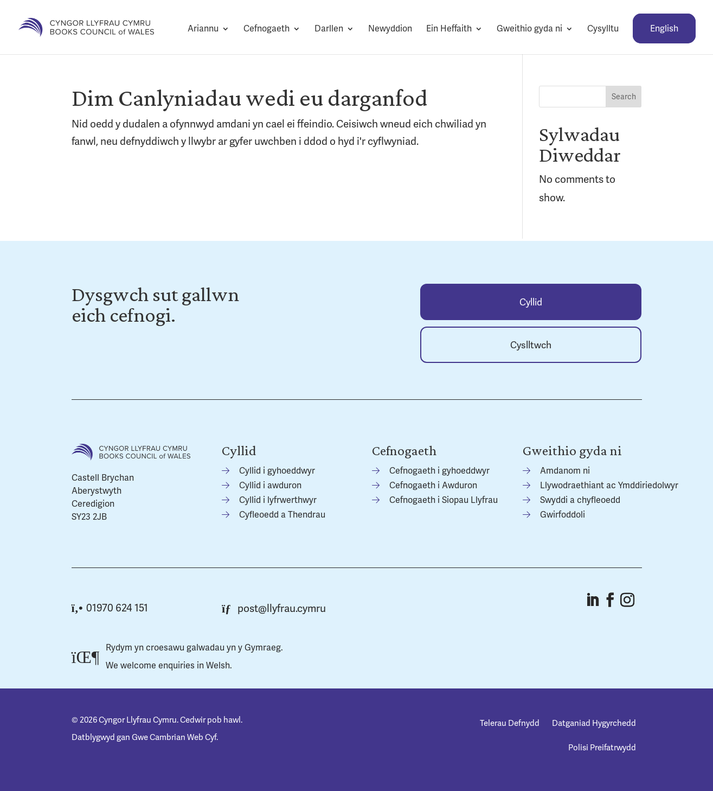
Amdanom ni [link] (565, 470)
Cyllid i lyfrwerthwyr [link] (278, 500)
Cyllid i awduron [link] (270, 485)
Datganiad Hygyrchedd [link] (594, 723)
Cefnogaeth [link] (266, 28)
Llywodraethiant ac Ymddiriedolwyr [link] (609, 485)
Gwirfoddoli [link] (562, 514)
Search (624, 96)
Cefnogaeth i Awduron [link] (433, 485)
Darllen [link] (328, 28)
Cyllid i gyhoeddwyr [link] (277, 470)
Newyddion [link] (390, 28)
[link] (86, 26)
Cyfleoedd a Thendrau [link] (282, 514)
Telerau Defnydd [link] (509, 723)
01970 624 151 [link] (110, 608)
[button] (592, 600)
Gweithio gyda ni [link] (529, 28)
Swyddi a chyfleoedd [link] (580, 500)
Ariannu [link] (203, 28)
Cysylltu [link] (603, 28)
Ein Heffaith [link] (449, 28)
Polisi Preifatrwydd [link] (602, 747)
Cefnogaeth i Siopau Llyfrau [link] (443, 500)
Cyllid (530, 302)
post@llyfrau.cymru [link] (274, 608)
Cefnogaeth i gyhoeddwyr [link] (439, 470)
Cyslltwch (530, 345)
